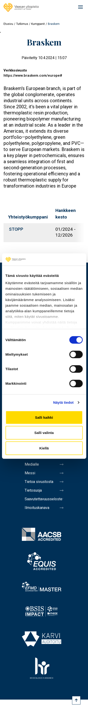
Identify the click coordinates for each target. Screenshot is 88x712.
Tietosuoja (33, 490)
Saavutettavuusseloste (43, 499)
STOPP (16, 229)
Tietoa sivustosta (39, 481)
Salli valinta (44, 433)
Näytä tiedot (63, 402)
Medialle (32, 464)
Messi (30, 473)
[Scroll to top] (76, 700)
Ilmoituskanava (37, 507)
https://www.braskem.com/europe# (33, 75)
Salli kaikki (44, 417)
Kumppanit (38, 24)
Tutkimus (22, 24)
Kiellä (44, 448)
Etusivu (8, 24)
